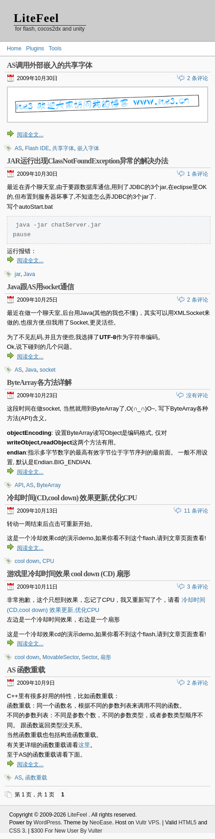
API (19, 486)
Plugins (35, 48)
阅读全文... (30, 134)
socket (48, 371)
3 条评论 (197, 588)
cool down (27, 562)
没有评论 (197, 396)
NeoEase (101, 823)
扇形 (105, 658)
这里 (84, 745)
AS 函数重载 (26, 671)
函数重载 (36, 778)
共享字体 (63, 148)
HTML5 (187, 823)
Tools (54, 48)
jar (18, 275)
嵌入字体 (88, 148)
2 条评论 (197, 78)
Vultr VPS (147, 823)
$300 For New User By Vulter (66, 831)
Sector (89, 658)
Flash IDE (37, 148)
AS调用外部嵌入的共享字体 (49, 65)
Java (29, 275)
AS (18, 148)
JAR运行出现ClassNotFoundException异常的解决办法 (87, 161)
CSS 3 (17, 831)
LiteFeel (36, 18)
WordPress (46, 823)
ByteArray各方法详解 (39, 383)
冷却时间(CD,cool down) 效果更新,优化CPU (72, 499)
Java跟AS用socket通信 (40, 288)
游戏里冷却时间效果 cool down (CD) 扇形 (68, 575)
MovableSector (61, 658)
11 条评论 (196, 512)
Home (14, 48)
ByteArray (49, 486)
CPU (48, 562)
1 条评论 (197, 174)
